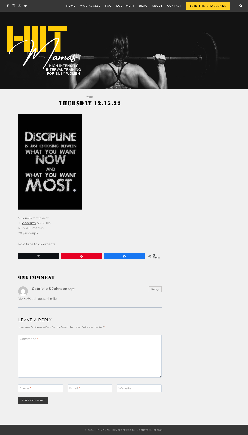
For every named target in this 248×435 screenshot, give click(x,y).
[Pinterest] (19, 6)
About (157, 5)
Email (74, 388)
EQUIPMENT (125, 5)
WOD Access (90, 5)
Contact (174, 5)
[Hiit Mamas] (43, 50)
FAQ (108, 5)
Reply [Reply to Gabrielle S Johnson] (155, 289)
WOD (89, 97)
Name (25, 388)
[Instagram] (14, 6)
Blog (143, 5)
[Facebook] (8, 6)
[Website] (139, 388)
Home (70, 5)
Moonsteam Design (149, 430)
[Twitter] (25, 6)
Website (124, 388)
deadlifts (29, 223)
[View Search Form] (240, 5)
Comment (29, 339)
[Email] (90, 388)
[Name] (40, 388)
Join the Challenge (208, 5)
